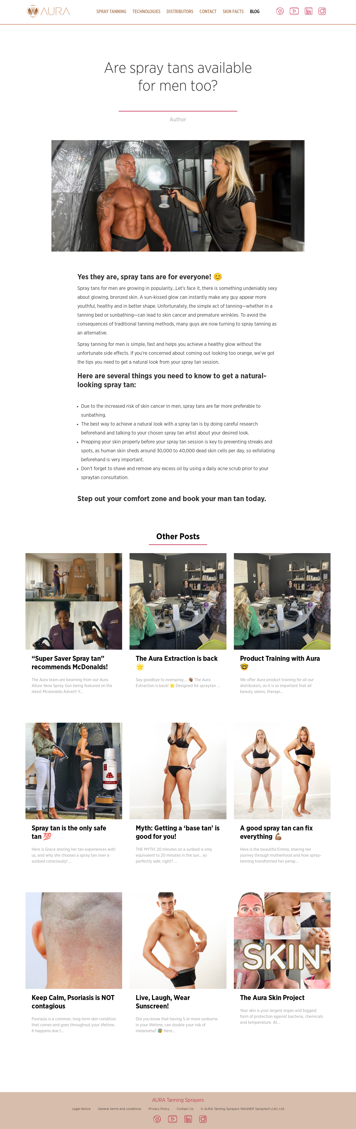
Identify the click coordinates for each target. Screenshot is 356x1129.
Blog (255, 11)
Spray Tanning (111, 11)
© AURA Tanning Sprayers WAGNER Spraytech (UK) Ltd (242, 1108)
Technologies (146, 11)
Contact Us (185, 1108)
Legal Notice (81, 1108)
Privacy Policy (159, 1108)
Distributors (180, 11)
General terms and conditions (119, 1108)
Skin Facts (233, 11)
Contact (208, 11)
